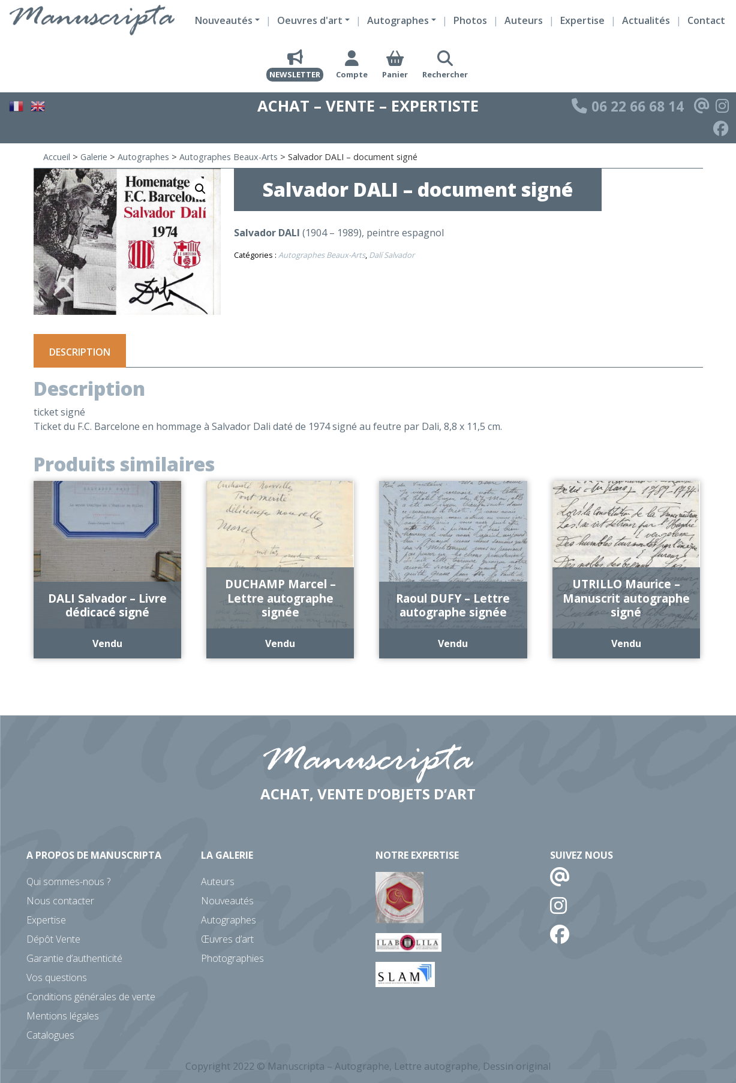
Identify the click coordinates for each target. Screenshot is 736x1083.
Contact (706, 20)
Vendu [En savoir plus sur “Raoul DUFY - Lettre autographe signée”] (453, 643)
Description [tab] (79, 352)
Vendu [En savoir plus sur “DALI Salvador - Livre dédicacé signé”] (107, 643)
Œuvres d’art (227, 939)
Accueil (56, 157)
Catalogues (50, 1035)
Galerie (93, 157)
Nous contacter (60, 900)
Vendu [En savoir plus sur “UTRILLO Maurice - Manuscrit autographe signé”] (626, 643)
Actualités (646, 20)
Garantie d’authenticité (74, 958)
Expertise (582, 20)
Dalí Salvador (391, 254)
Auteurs (523, 20)
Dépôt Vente (53, 939)
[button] (200, 189)
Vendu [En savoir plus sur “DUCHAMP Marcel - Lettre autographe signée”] (280, 643)
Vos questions (56, 977)
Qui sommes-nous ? (68, 881)
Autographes (143, 157)
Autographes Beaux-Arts (228, 157)
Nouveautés (227, 900)
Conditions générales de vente (90, 996)
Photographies (232, 958)
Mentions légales (62, 1015)
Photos (470, 20)
